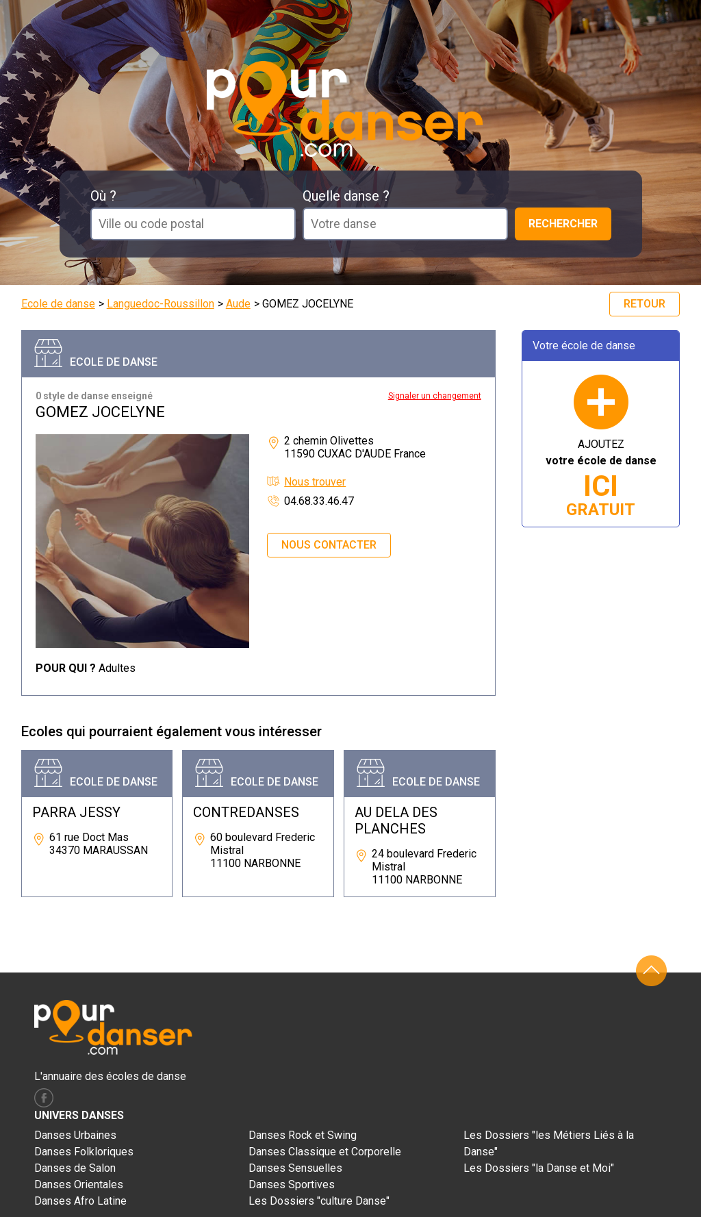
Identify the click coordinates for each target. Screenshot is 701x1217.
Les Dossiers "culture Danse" (319, 1200)
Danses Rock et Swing (302, 1135)
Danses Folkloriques (83, 1151)
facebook (43, 1097)
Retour (644, 303)
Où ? (103, 196)
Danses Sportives (291, 1184)
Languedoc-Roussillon (160, 303)
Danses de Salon (75, 1168)
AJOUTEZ (601, 478)
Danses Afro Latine (80, 1200)
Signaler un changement (434, 396)
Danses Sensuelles (295, 1168)
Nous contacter (329, 544)
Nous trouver (315, 481)
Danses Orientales (78, 1184)
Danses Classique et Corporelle (324, 1151)
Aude (238, 303)
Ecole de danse (58, 303)
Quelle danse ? (346, 196)
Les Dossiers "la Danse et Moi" (538, 1168)
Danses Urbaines (75, 1135)
